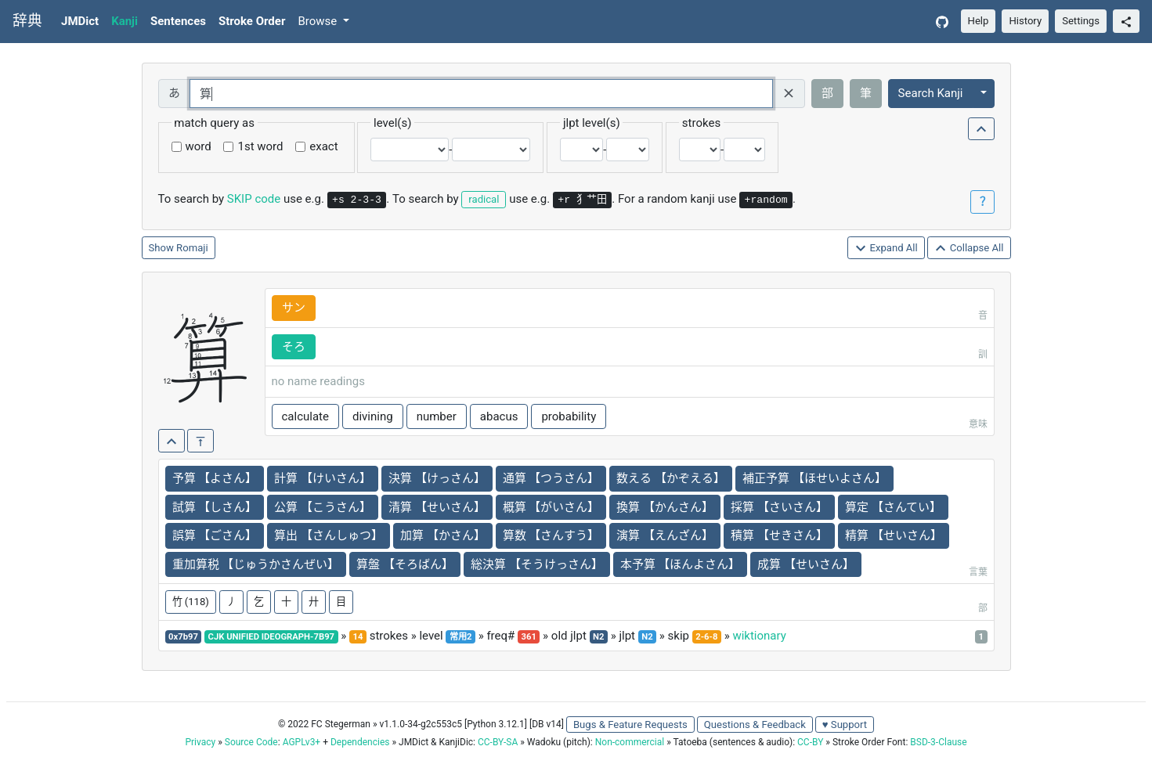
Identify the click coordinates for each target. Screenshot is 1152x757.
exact (323, 146)
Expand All (886, 248)
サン (293, 308)
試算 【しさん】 (215, 507)
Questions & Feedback (755, 724)
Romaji (192, 248)
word (198, 146)
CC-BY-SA (498, 742)
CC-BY (810, 742)
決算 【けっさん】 (437, 478)
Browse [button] (319, 21)
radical (483, 199)
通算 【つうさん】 (551, 478)
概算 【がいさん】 (551, 507)
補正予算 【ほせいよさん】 (814, 478)
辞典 (27, 21)
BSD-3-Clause (938, 742)
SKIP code (253, 199)
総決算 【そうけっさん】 (537, 564)
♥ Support (844, 724)
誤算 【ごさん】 (215, 535)
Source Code (251, 742)
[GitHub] (942, 21)
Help (978, 21)
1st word (260, 146)
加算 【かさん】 (443, 535)
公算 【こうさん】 (322, 507)
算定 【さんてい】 (893, 507)
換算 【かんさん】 (664, 507)
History (1025, 21)
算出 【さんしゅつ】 (328, 535)
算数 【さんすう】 (551, 535)
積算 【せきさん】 (779, 535)
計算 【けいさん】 (322, 478)
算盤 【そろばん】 (404, 564)
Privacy (200, 742)
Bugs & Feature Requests (630, 724)
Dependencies (359, 742)
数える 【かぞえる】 (670, 478)
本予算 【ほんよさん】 (680, 564)
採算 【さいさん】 (779, 507)
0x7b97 (183, 637)
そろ (293, 347)
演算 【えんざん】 (664, 535)
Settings (1081, 21)
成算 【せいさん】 (805, 564)
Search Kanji (930, 93)
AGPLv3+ (302, 742)
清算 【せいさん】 (437, 507)
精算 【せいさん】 (893, 535)
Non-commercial (629, 742)
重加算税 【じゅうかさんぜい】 (256, 564)
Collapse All (968, 248)
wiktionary (758, 636)
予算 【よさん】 (215, 478)
